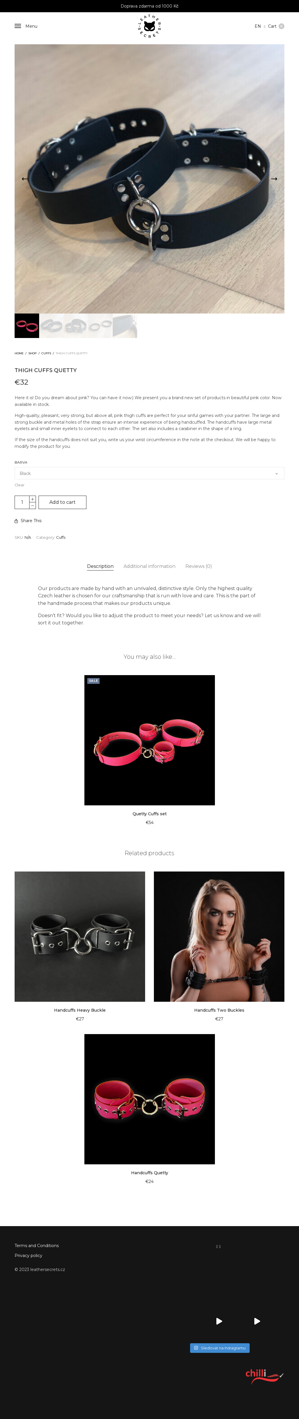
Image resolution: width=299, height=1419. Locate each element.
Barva (21, 462)
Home (19, 353)
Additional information (149, 566)
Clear (20, 485)
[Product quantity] (22, 502)
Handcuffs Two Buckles (219, 1010)
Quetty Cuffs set (150, 813)
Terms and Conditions (37, 1245)
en (258, 26)
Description (100, 566)
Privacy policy (28, 1255)
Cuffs (46, 353)
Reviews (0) (198, 566)
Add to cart (62, 502)
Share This (28, 520)
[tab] (100, 566)
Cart (276, 26)
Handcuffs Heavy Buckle (80, 1010)
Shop (32, 353)
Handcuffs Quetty (149, 1172)
